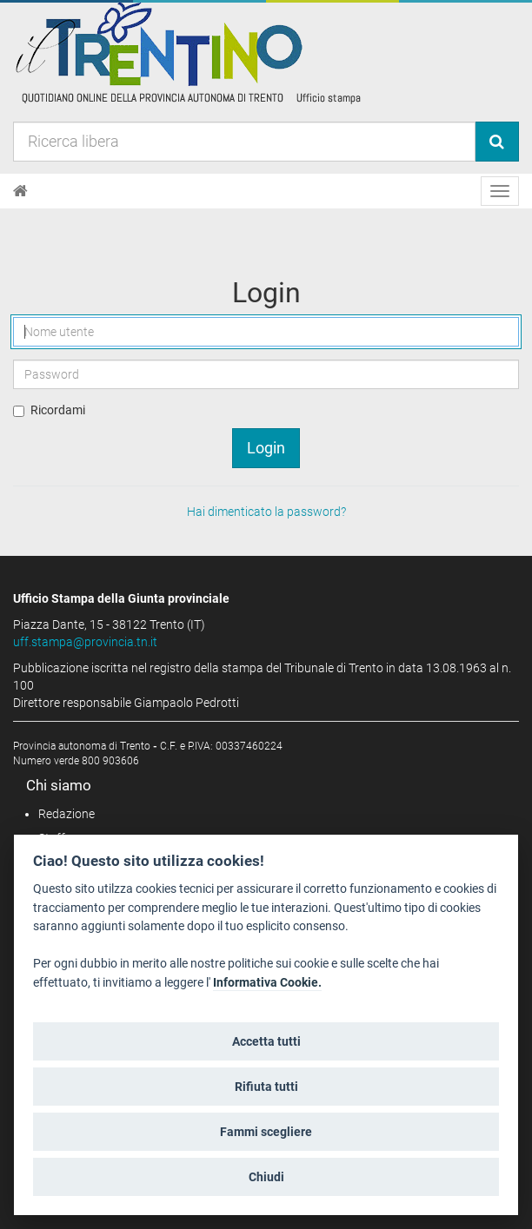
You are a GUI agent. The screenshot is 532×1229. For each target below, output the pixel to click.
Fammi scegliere (266, 1132)
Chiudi (266, 1177)
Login (266, 448)
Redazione (66, 814)
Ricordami (57, 410)
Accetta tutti (266, 1041)
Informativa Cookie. (267, 982)
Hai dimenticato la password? (266, 512)
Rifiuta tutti (266, 1087)
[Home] (20, 191)
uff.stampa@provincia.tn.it (85, 642)
